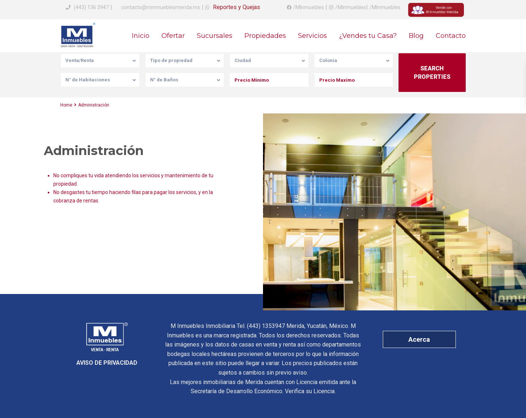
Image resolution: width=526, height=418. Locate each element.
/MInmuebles (308, 7)
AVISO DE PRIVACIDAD (106, 362)
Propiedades (265, 36)
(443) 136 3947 (91, 7)
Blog (416, 36)
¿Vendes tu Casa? (368, 36)
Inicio (140, 36)
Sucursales (214, 36)
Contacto (451, 36)
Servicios (312, 36)
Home (66, 105)
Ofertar (173, 36)
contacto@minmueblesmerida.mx (160, 7)
